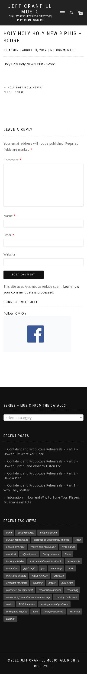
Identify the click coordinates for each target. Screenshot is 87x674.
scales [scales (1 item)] (9, 604)
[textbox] (43, 418)
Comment (12, 160)
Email (8, 235)
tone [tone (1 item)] (35, 611)
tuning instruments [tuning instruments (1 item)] (54, 611)
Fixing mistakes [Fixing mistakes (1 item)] (51, 554)
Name (9, 216)
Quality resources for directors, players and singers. (30, 18)
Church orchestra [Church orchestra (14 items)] (15, 547)
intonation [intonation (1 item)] (11, 568)
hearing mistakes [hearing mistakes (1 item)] (15, 561)
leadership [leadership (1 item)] (56, 568)
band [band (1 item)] (9, 532)
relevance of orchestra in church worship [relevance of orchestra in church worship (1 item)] (28, 597)
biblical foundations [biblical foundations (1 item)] (17, 539)
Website (9, 254)
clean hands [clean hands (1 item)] (68, 547)
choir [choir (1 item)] (78, 539)
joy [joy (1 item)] (43, 568)
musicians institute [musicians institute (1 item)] (16, 575)
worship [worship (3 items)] (10, 618)
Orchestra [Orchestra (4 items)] (59, 575)
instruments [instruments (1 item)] (74, 561)
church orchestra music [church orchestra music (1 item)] (43, 547)
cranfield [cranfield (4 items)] (11, 554)
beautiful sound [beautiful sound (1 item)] (48, 532)
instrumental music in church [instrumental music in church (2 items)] (45, 561)
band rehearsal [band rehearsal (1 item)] (26, 532)
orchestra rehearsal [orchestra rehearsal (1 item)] (16, 582)
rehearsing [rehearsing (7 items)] (72, 590)
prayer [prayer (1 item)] (51, 582)
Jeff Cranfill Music (30, 9)
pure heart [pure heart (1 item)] (67, 582)
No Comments (62, 50)
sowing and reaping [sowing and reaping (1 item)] (16, 611)
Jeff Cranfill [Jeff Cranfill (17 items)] (29, 568)
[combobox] (43, 417)
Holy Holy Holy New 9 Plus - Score (29, 64)
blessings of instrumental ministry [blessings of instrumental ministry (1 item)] (51, 539)
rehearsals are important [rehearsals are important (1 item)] (19, 590)
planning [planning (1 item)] (37, 582)
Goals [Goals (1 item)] (68, 554)
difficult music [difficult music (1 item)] (29, 554)
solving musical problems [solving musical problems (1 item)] (54, 604)
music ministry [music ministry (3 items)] (40, 575)
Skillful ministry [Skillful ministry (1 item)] (27, 604)
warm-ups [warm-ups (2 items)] (75, 611)
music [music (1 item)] (71, 568)
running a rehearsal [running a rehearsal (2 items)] (66, 597)
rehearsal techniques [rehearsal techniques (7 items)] (50, 590)
